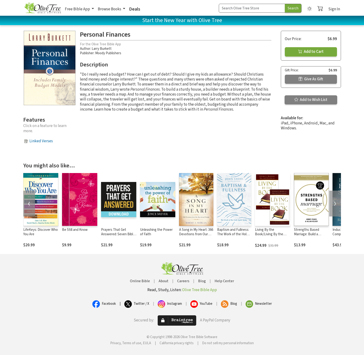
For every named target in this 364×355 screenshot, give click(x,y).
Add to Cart (311, 51)
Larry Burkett (102, 48)
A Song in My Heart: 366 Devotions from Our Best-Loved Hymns (196, 234)
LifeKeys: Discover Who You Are (40, 232)
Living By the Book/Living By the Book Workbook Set (269, 234)
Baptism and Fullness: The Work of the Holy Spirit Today (233, 234)
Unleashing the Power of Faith (156, 232)
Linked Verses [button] (41, 141)
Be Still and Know (75, 229)
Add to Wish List (310, 100)
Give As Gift (310, 79)
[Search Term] (252, 8)
